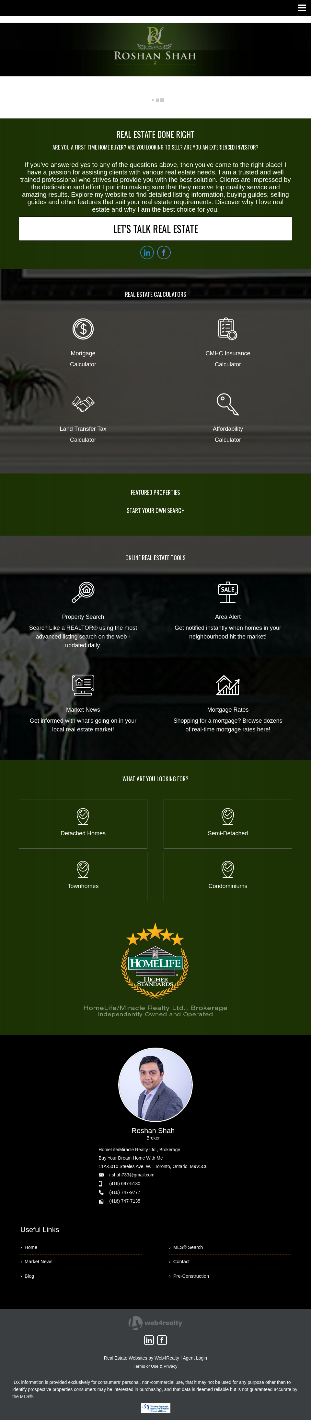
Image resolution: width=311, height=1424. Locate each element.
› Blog (27, 1279)
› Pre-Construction (191, 1279)
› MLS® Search (187, 1248)
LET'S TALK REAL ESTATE (155, 228)
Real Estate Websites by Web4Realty (141, 1362)
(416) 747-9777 (124, 1192)
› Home (29, 1248)
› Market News (37, 1263)
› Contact (180, 1263)
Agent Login (195, 1362)
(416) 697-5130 (124, 1183)
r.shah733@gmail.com (132, 1174)
